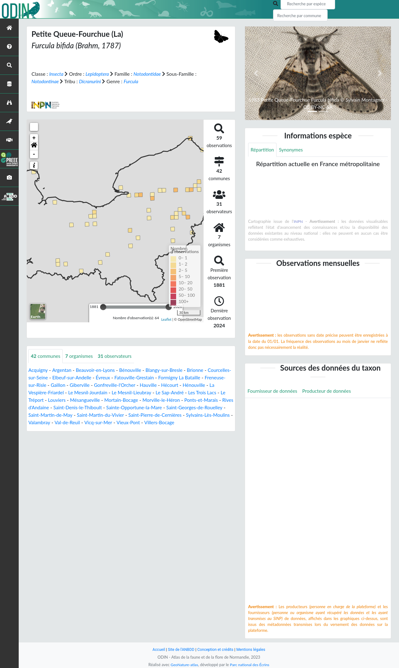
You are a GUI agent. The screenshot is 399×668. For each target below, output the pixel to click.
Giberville (106, 385)
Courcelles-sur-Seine (50, 377)
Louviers (98, 400)
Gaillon (84, 385)
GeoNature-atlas (183, 664)
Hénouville (40, 392)
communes (46, 356)
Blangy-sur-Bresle (169, 370)
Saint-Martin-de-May (114, 415)
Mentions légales (253, 649)
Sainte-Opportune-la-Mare (191, 407)
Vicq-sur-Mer (175, 422)
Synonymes (292, 150)
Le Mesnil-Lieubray (169, 392)
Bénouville (134, 370)
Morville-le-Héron (206, 400)
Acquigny (38, 370)
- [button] (34, 154)
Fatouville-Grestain (163, 377)
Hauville (178, 385)
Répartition (263, 150)
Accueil (156, 649)
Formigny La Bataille (210, 377)
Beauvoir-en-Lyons (97, 370)
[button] (34, 146)
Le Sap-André (209, 392)
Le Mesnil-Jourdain (124, 392)
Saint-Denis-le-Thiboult (132, 407)
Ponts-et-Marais (46, 407)
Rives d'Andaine (85, 407)
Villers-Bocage (44, 430)
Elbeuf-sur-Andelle (98, 377)
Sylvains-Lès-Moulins (76, 422)
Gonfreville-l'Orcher (143, 385)
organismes (81, 356)
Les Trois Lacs (43, 400)
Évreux (130, 377)
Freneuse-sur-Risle (51, 385)
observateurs (118, 356)
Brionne (201, 370)
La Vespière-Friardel (78, 392)
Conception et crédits (215, 649)
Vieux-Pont (207, 422)
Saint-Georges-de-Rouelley (57, 415)
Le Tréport (73, 400)
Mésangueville (127, 400)
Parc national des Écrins (250, 664)
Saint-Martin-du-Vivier (166, 415)
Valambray (115, 422)
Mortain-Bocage (164, 400)
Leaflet (166, 319)
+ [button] (34, 138)
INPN (298, 221)
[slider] (103, 307)
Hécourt (200, 385)
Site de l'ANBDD (180, 649)
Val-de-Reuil (144, 422)
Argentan (63, 370)
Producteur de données (330, 391)
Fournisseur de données (274, 391)
